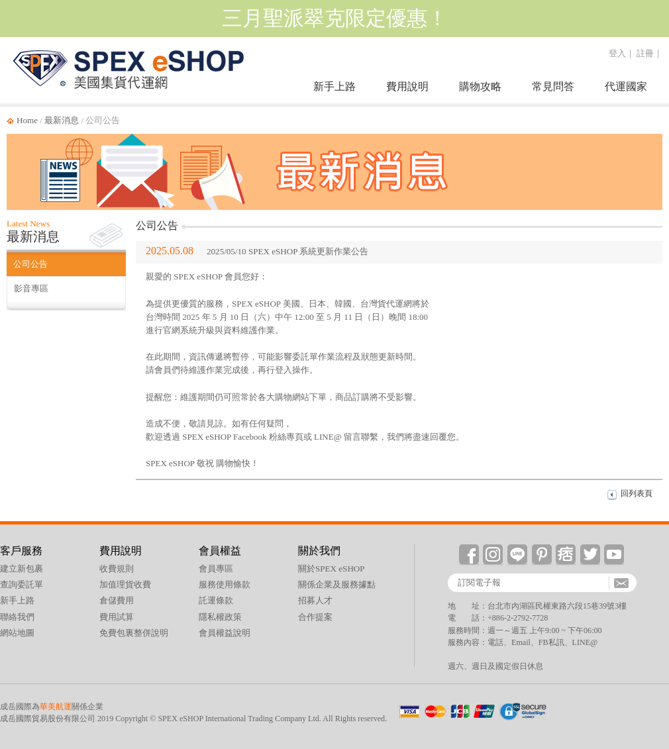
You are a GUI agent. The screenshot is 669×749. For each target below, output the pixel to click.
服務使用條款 (224, 584)
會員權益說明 (224, 633)
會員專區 (216, 569)
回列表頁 (636, 493)
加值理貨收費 (125, 584)
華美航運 (56, 706)
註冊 (645, 53)
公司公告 (30, 264)
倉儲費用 (116, 600)
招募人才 (315, 600)
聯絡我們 (17, 617)
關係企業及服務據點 (337, 584)
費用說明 (407, 86)
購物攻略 (480, 86)
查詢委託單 (21, 584)
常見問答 (553, 86)
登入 (617, 53)
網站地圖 (17, 633)
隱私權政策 (220, 617)
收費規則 (116, 569)
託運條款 (216, 600)
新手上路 (334, 86)
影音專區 (31, 288)
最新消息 (61, 120)
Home (27, 120)
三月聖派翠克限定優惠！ (335, 18)
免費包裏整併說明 (133, 633)
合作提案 (315, 617)
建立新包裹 (21, 569)
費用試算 (116, 617)
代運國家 (626, 86)
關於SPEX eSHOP (331, 569)
